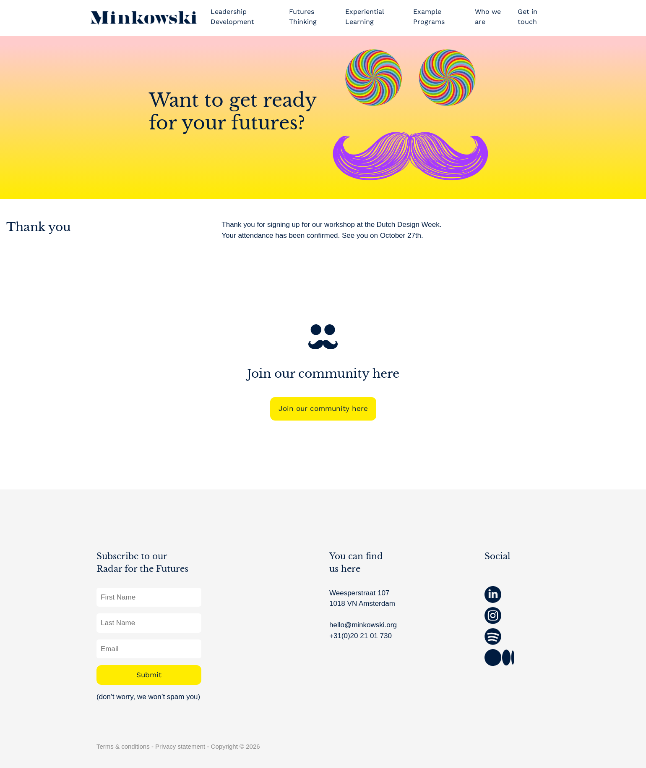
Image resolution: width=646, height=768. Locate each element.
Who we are (488, 17)
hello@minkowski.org (363, 625)
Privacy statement (180, 746)
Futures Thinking (303, 17)
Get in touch (527, 17)
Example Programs (429, 17)
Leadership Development (232, 17)
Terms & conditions (123, 746)
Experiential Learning (364, 17)
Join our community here (323, 408)
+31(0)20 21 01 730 (360, 636)
